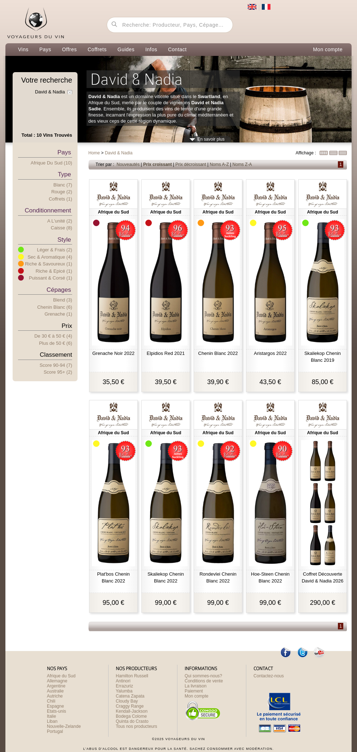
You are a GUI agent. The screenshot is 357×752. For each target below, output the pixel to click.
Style (64, 239)
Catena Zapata (130, 696)
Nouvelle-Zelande (64, 726)
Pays (45, 49)
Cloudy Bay (127, 701)
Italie (51, 716)
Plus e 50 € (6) (55, 343)
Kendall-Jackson (131, 711)
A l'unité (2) (59, 221)
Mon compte (328, 49)
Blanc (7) (62, 185)
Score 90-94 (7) (56, 365)
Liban (52, 721)
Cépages (59, 289)
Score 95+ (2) (58, 372)
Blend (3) (62, 300)
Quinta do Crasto (132, 721)
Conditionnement (48, 210)
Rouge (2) (61, 191)
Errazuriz (124, 686)
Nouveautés (128, 164)
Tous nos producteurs (136, 726)
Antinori (123, 680)
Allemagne (57, 680)
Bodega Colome (131, 716)
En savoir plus (210, 139)
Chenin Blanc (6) (54, 307)
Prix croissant (157, 164)
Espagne (55, 706)
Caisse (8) (61, 227)
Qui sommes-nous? (203, 675)
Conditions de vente (204, 680)
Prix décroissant (190, 164)
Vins (23, 49)
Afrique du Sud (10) (51, 163)
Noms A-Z (219, 164)
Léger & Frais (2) (54, 249)
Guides (126, 49)
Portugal (55, 731)
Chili (51, 701)
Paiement (194, 691)
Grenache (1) (58, 314)
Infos (151, 49)
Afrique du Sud (61, 675)
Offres (69, 49)
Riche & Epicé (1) (54, 271)
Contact (177, 49)
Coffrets (97, 49)
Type (64, 174)
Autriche (55, 696)
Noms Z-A (242, 164)
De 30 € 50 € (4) (53, 336)
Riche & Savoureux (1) (48, 264)
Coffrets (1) (60, 199)
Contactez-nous (269, 675)
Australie (55, 691)
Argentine (56, 686)
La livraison (196, 686)
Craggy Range (130, 706)
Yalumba (124, 691)
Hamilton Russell (132, 675)
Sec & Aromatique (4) (49, 257)
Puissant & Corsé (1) (50, 278)
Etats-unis (56, 711)
